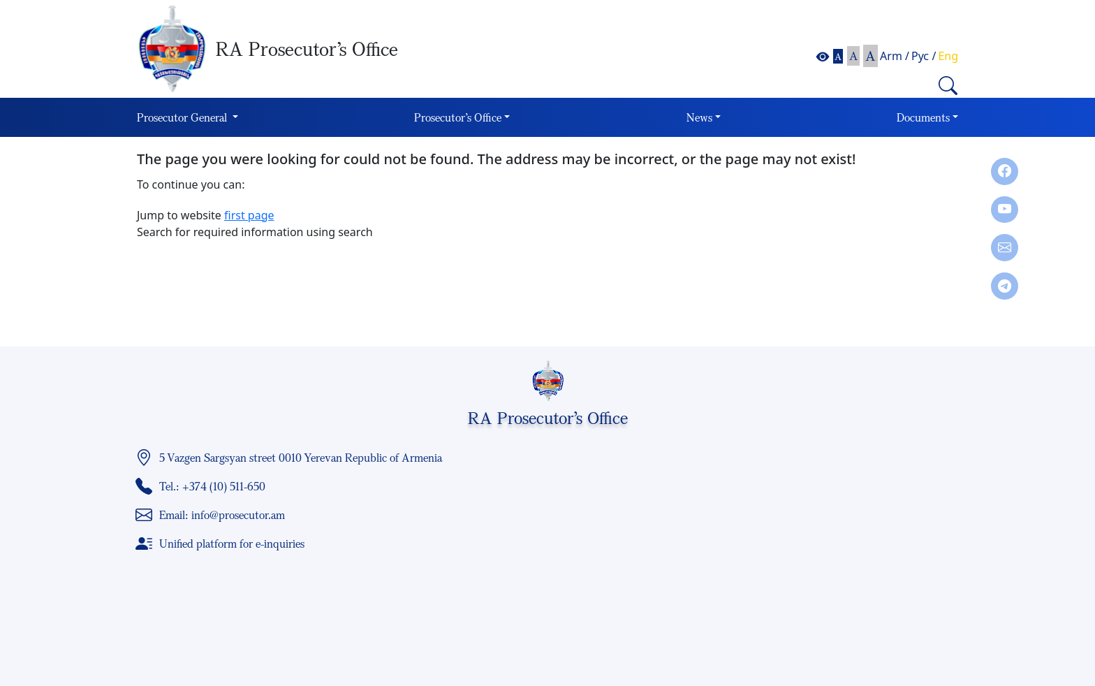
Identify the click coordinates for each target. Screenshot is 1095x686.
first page (249, 215)
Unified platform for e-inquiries (231, 543)
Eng (948, 56)
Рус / (923, 56)
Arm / (894, 56)
